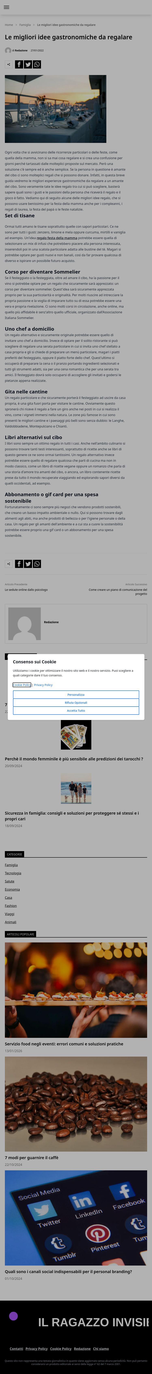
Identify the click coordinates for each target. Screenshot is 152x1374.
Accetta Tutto (76, 710)
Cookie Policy (22, 685)
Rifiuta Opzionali (76, 703)
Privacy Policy (43, 685)
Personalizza (76, 695)
